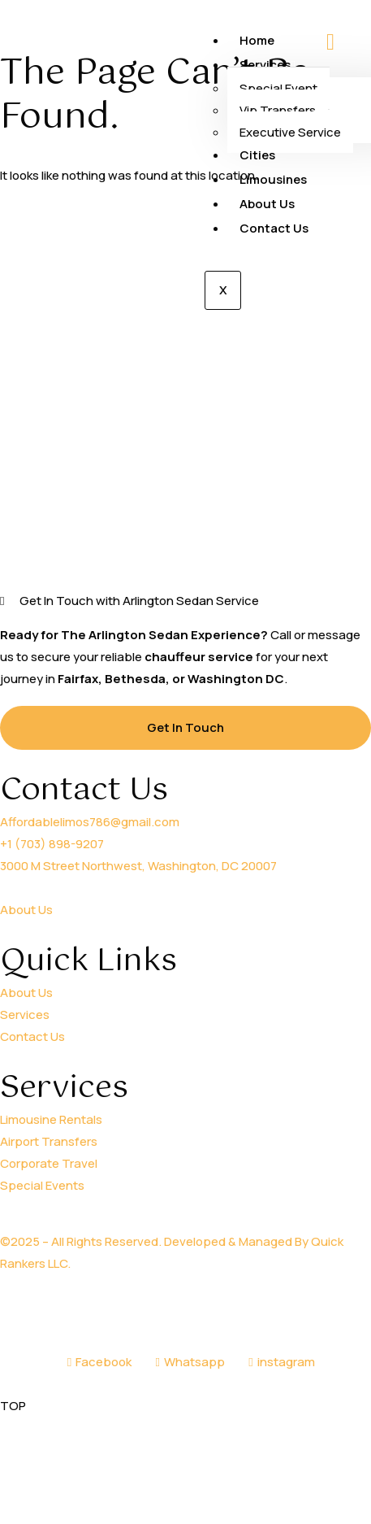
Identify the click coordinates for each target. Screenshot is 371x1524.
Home (256, 40)
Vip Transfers (277, 110)
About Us (267, 203)
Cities (257, 154)
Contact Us (273, 228)
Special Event (278, 88)
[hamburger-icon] (330, 43)
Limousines (273, 179)
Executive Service (290, 132)
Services (267, 64)
